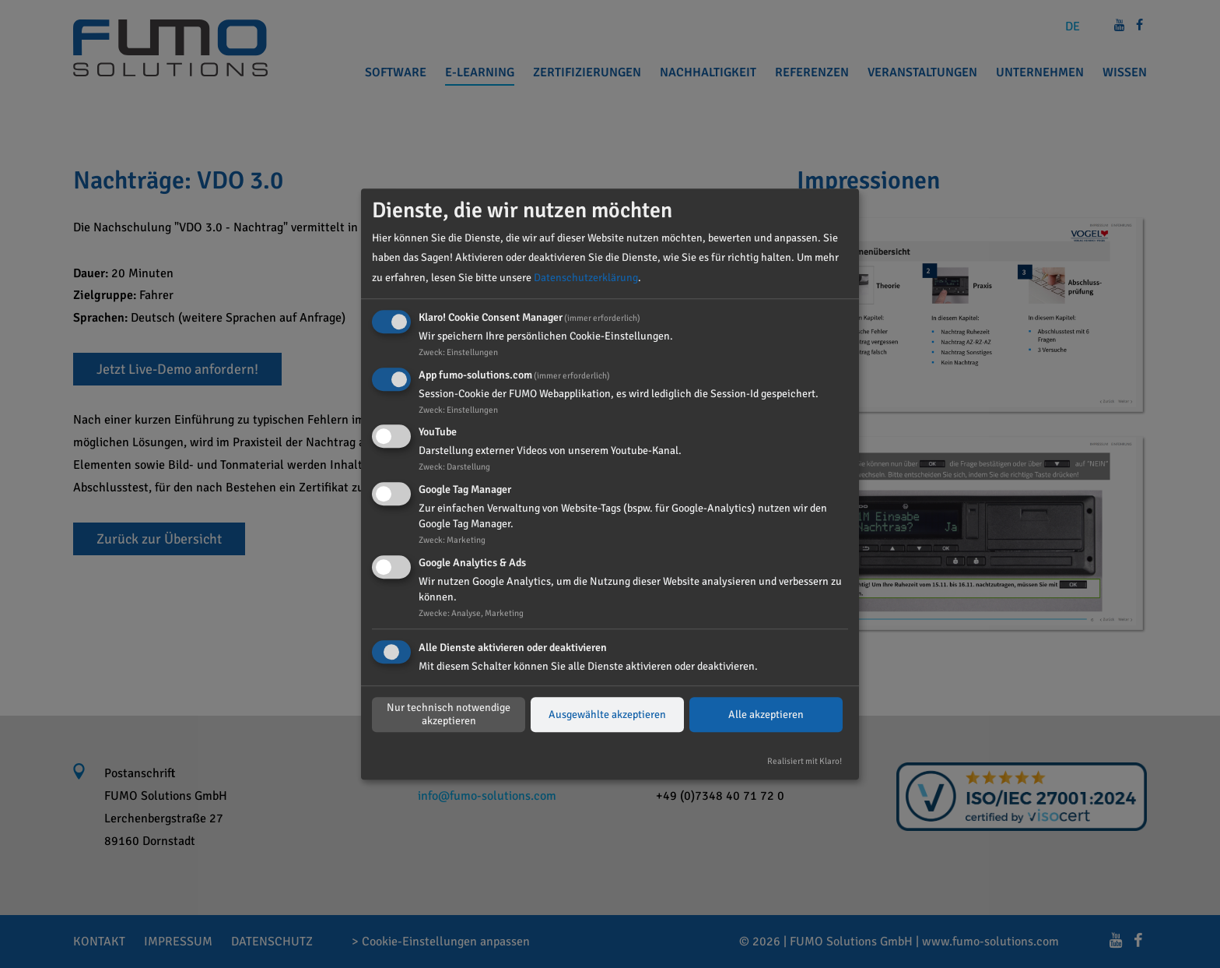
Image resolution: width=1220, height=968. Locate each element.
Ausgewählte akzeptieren (607, 714)
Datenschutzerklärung (586, 277)
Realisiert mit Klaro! (804, 760)
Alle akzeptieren (766, 714)
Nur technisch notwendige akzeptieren (448, 715)
